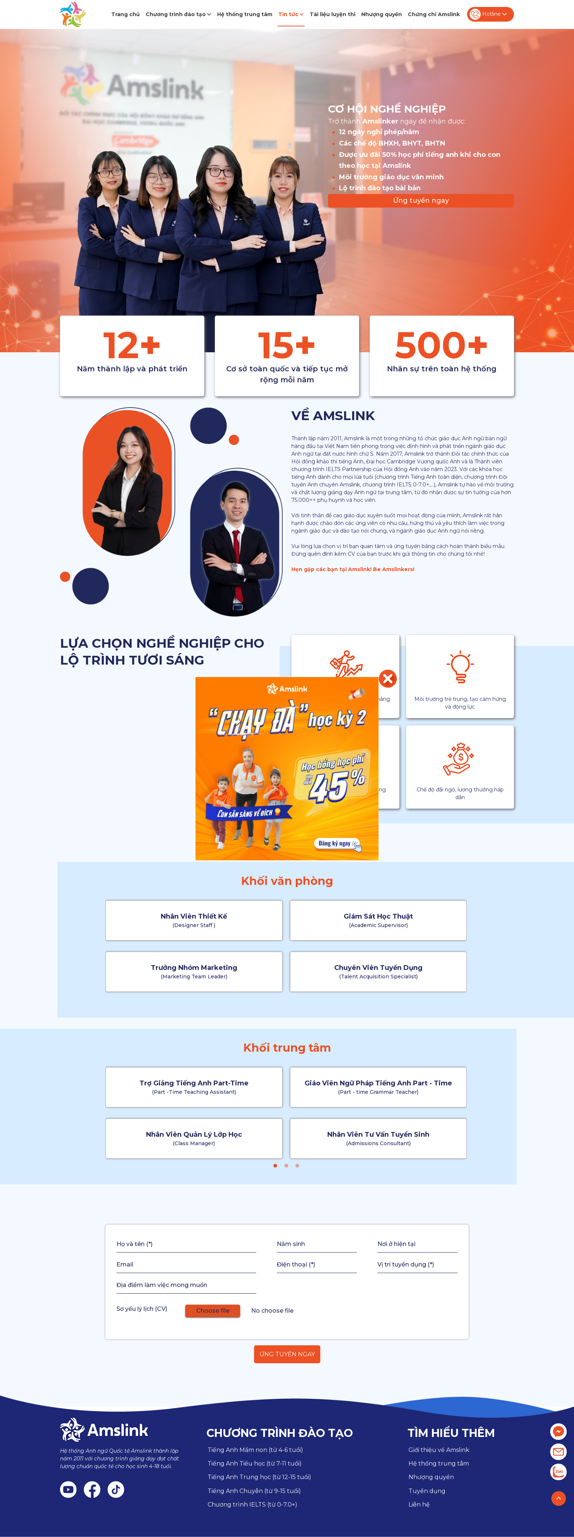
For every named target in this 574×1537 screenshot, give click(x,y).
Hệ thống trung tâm (244, 14)
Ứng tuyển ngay (421, 200)
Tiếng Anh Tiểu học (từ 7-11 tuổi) (255, 1463)
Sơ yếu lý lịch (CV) (141, 1308)
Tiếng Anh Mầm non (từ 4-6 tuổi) (255, 1449)
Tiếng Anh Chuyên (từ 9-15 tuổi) (254, 1491)
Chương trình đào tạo (178, 14)
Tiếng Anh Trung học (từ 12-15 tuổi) (259, 1477)
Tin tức (291, 14)
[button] (275, 1166)
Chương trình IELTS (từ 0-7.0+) (252, 1504)
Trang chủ (125, 14)
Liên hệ (419, 1504)
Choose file (213, 1310)
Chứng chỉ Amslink (434, 14)
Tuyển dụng (427, 1491)
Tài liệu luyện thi (332, 14)
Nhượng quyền (381, 14)
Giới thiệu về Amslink (439, 1449)
